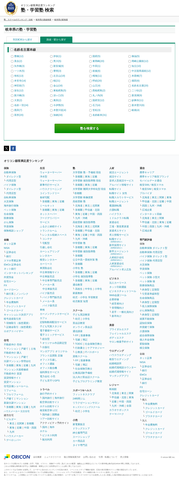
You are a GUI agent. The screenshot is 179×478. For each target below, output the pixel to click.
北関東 (20, 423)
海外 (52, 427)
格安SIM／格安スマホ (152, 184)
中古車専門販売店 (52, 280)
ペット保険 (10, 209)
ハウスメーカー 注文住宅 (17, 411)
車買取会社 (46, 268)
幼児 (77, 318)
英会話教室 (79, 323)
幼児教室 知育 (80, 301)
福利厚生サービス (49, 372)
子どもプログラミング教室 (87, 381)
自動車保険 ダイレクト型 (153, 248)
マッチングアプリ (119, 375)
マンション (12, 348)
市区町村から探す (22, 39)
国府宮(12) (98, 100)
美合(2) (18, 61)
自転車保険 (10, 197)
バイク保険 (10, 184)
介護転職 (114, 209)
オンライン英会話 (82, 327)
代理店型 (11, 180)
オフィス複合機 (48, 368)
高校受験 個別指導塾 (84, 222)
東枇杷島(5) (59, 90)
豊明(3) (57, 70)
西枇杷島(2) (98, 90)
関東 (131, 393)
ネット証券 (10, 243)
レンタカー (46, 255)
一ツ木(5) (19, 70)
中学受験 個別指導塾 (84, 251)
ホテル (43, 431)
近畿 (25, 365)
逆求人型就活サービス (121, 180)
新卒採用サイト (117, 246)
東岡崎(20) (98, 61)
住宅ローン (10, 281)
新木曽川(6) (138, 105)
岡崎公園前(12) (140, 61)
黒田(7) (18, 110)
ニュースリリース (52, 457)
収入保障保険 (149, 306)
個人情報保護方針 (72, 457)
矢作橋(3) (19, 66)
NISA (7, 248)
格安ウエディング (119, 359)
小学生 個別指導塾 (83, 276)
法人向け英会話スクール (86, 377)
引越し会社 (46, 247)
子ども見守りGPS (50, 380)
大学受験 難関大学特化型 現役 (89, 189)
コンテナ (47, 238)
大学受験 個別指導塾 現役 (87, 180)
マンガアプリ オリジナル (53, 351)
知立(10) (136, 66)
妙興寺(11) (137, 100)
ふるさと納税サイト (51, 226)
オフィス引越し (48, 359)
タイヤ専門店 (80, 445)
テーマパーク (116, 414)
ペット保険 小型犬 (150, 277)
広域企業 (147, 209)
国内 (44, 427)
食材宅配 (45, 197)
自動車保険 (10, 172)
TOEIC (79, 343)
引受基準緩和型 (150, 293)
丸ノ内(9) (97, 95)
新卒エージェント (119, 252)
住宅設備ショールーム (16, 386)
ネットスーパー (48, 214)
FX (5, 285)
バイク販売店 (47, 293)
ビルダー (11, 419)
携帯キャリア (147, 172)
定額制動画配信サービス (53, 322)
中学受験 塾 (79, 243)
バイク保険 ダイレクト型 (153, 256)
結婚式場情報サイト (120, 371)
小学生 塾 (78, 268)
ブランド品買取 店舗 (51, 355)
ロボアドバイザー (13, 331)
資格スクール (80, 356)
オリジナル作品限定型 (54, 343)
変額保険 (144, 343)
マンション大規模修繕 (16, 369)
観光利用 (47, 439)
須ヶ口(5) (58, 95)
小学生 (98, 288)
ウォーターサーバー (51, 172)
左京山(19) (59, 75)
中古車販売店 (47, 276)
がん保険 (9, 222)
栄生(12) (18, 90)
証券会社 (11, 252)
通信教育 (78, 284)
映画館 (113, 389)
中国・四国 (30, 427)
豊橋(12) (18, 56)
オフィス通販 (47, 363)
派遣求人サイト (117, 230)
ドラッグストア (81, 428)
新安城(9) (58, 66)
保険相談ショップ (13, 230)
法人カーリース (117, 282)
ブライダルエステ (119, 329)
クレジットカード (13, 298)
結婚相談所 (115, 363)
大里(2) (18, 100)
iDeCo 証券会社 (12, 264)
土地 (33, 348)
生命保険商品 (147, 298)
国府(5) (96, 56)
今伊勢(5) (58, 105)
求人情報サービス (119, 234)
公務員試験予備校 (82, 372)
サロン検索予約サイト (121, 341)
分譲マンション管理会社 (17, 361)
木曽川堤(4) (59, 110)
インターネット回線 (151, 214)
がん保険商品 (147, 310)
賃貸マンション (12, 382)
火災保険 (9, 201)
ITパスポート (92, 352)
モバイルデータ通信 (151, 180)
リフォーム (10, 390)
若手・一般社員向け (123, 312)
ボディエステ (116, 337)
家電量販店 (79, 424)
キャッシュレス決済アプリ (18, 314)
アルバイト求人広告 (120, 269)
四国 (144, 205)
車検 (42, 309)
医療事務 (85, 335)
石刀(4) (96, 105)
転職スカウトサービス (121, 197)
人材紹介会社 (116, 258)
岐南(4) (135, 110)
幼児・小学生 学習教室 (85, 297)
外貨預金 (9, 277)
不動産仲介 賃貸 (13, 373)
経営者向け (118, 303)
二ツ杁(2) (137, 90)
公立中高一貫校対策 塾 (85, 259)
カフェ (43, 318)
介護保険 (144, 331)
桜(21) (56, 80)
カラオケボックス (119, 410)
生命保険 (9, 214)
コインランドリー (49, 193)
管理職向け (118, 307)
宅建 (77, 339)
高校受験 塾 (79, 201)
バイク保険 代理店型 (151, 260)
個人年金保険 (147, 339)
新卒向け (116, 316)
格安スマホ (160, 189)
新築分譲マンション (15, 402)
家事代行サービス (49, 184)
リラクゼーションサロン (86, 402)
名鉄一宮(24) (21, 105)
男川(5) (57, 61)
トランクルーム (48, 230)
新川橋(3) (19, 95)
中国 (169, 201)
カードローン (11, 289)
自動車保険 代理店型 (151, 252)
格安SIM (146, 189)
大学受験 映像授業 (83, 197)
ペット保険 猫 (147, 281)
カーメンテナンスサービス (54, 313)
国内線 (46, 414)
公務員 (79, 352)
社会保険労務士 (93, 343)
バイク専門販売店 (52, 297)
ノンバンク (22, 293)
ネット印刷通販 (117, 287)
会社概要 (37, 457)
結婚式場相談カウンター (122, 367)
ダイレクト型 (13, 176)
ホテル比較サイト (49, 406)
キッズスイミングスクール (86, 407)
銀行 (8, 256)
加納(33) (58, 115)
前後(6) (96, 70)
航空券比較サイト (49, 402)
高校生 (79, 288)
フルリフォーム (14, 394)
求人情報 (124, 457)
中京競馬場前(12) (141, 70)
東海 (18, 365)
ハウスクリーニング (51, 189)
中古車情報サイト (49, 272)
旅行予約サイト (48, 393)
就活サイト (115, 176)
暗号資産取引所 (12, 318)
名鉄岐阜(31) (99, 115)
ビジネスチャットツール (122, 291)
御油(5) (135, 56)
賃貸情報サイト (12, 377)
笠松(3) (96, 110)
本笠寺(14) (20, 80)
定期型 (155, 289)
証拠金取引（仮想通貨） (19, 327)
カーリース (46, 263)
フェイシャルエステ (120, 333)
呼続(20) (97, 80)
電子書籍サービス (49, 330)
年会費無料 (12, 302)
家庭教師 (78, 293)
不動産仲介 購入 (13, 352)
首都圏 (10, 365)
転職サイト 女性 (118, 193)
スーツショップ (81, 436)
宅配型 (46, 243)
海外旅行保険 (11, 205)
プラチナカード (153, 416)
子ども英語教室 (81, 314)
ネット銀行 (10, 268)
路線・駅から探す (56, 39)
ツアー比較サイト (49, 418)
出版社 (46, 347)
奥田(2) (57, 100)
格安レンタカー (48, 259)
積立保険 (144, 347)
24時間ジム (79, 398)
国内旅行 (47, 397)
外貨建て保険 (147, 327)
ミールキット (47, 205)
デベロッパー (13, 440)
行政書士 (80, 347)
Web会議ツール (118, 295)
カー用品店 (79, 441)
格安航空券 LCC (49, 410)
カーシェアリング (49, 251)
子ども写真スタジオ (51, 326)
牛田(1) (96, 66)
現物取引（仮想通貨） (18, 323)
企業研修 (114, 299)
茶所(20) (18, 115)
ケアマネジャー (96, 347)
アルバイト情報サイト (121, 184)
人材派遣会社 (116, 264)
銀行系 (10, 293)
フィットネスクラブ (84, 394)
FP (76, 335)
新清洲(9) (137, 95)
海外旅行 (59, 397)
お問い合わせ (89, 457)
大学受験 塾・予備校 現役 (87, 172)
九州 (33, 365)
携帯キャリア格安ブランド (154, 176)
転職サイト (115, 189)
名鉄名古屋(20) (140, 85)
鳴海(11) (97, 75)
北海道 (79, 205)
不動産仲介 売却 (13, 344)
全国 (128, 405)
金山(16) (58, 85)
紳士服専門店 (80, 432)
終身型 (145, 289)
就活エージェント (119, 172)
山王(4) (96, 85)
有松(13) (18, 75)
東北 (11, 423)
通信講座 (78, 331)
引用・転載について (108, 457)
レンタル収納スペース (54, 234)
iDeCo (143, 374)
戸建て (24, 348)
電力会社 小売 (47, 376)
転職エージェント (119, 201)
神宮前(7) (19, 85)
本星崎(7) (137, 75)
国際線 (55, 414)
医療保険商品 (147, 285)
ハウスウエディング (120, 355)
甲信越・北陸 (92, 209)
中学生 (88, 288)
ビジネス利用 (49, 435)
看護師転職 (115, 205)
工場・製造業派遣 (119, 226)
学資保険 (9, 226)
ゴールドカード (14, 310)
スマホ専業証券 (12, 260)
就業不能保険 (147, 318)
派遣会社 (114, 222)
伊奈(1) (57, 56)
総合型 (46, 339)
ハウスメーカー (14, 436)
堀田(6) (135, 80)
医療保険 (9, 218)
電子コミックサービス (52, 334)
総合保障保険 (147, 335)
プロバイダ (146, 193)
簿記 (85, 339)
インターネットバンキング (18, 273)
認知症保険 (146, 323)
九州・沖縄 (81, 218)
